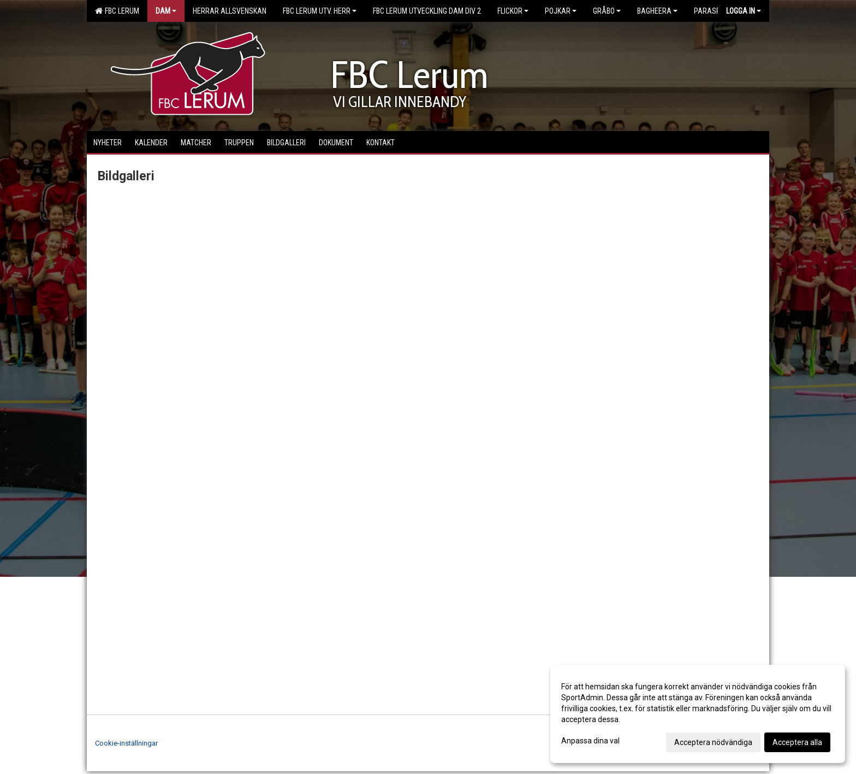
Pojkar (560, 11)
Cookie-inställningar (126, 743)
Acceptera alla (797, 742)
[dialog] (697, 714)
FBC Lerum (117, 11)
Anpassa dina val (590, 740)
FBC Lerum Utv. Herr (319, 11)
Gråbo (607, 11)
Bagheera (657, 11)
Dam (166, 11)
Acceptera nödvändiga (713, 742)
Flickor (512, 11)
